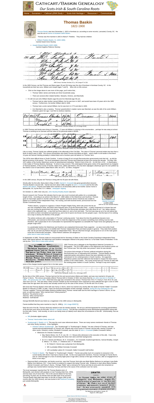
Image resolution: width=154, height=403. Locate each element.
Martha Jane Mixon (29, 187)
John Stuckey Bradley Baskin (58, 192)
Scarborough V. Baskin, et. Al (38, 322)
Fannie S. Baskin (38, 353)
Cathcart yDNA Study (54, 13)
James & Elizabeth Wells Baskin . (59, 33)
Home (26, 13)
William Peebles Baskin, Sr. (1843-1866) (51, 40)
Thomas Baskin (42, 31)
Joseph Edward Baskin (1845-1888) (44, 45)
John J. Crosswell (80, 185)
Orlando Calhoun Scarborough (43, 326)
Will (29, 316)
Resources (92, 13)
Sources (73, 396)
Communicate (107, 13)
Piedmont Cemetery (67, 379)
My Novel (78, 396)
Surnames (36, 13)
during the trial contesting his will (101, 288)
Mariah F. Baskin (58, 309)
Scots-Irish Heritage (75, 13)
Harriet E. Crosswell (67, 183)
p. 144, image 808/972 (70, 304)
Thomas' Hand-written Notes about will (41, 319)
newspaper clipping (59, 188)
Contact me (84, 396)
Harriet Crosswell (108, 201)
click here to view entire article (38, 234)
